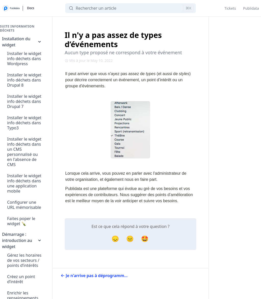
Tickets (230, 8)
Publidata (251, 8)
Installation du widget (22, 42)
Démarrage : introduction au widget (22, 240)
